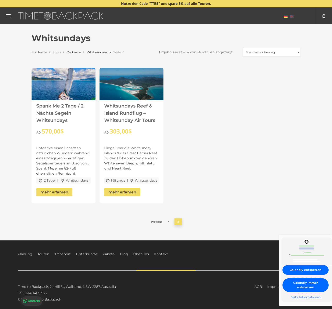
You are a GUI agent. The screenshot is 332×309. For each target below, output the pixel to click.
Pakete (109, 254)
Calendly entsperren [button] (305, 270)
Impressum (277, 287)
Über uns (141, 254)
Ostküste (73, 52)
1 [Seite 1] (169, 222)
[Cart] (323, 15)
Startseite (39, 52)
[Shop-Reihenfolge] (271, 52)
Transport (63, 254)
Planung (25, 254)
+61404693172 (35, 293)
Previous (156, 222)
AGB (258, 287)
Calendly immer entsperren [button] (305, 285)
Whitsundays (97, 52)
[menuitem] (286, 16)
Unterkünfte (86, 254)
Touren (43, 254)
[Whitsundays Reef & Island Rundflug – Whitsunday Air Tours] (131, 88)
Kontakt (161, 254)
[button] (8, 16)
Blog (124, 254)
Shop (57, 52)
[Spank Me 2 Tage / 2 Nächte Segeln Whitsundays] (63, 88)
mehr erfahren (54, 192)
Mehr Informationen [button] (306, 297)
